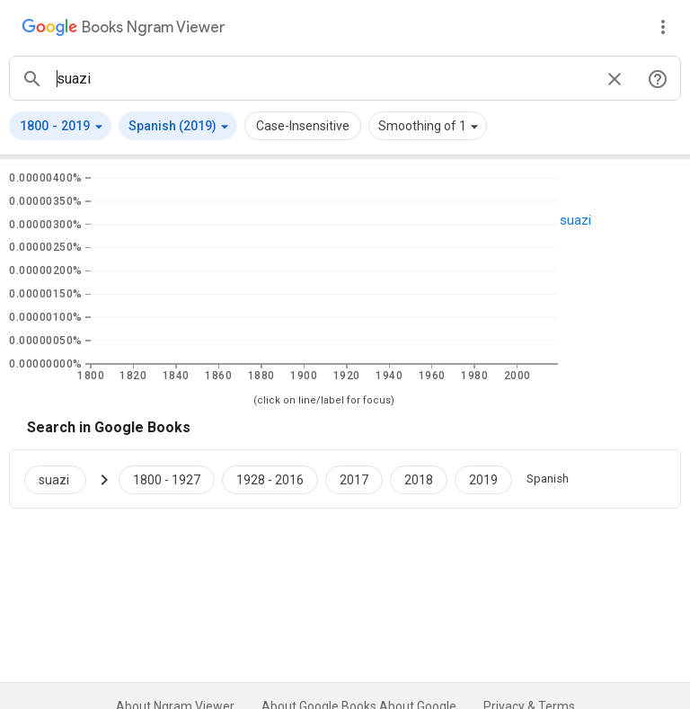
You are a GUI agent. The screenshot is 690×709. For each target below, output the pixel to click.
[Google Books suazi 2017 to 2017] (354, 479)
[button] (60, 125)
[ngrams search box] (323, 78)
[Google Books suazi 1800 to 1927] (166, 479)
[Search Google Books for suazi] (62, 479)
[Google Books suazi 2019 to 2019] (483, 479)
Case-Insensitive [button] (302, 126)
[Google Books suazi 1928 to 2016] (270, 479)
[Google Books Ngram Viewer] (123, 29)
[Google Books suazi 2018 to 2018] (418, 479)
